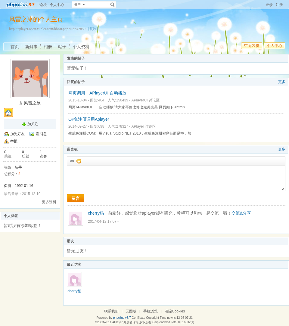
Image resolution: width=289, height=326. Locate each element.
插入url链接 (71, 160)
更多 (281, 82)
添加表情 (78, 160)
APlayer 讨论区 (143, 126)
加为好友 (17, 134)
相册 (48, 46)
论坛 (43, 5)
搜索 (113, 4)
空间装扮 (251, 45)
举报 (13, 141)
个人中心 (57, 5)
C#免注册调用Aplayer (88, 119)
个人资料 (81, 46)
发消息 (41, 134)
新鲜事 (31, 46)
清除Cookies (175, 311)
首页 (15, 46)
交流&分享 (241, 213)
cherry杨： (98, 213)
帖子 (62, 46)
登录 (269, 5)
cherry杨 (74, 291)
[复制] (93, 29)
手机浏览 (150, 311)
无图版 (131, 311)
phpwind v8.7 (122, 317)
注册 (279, 5)
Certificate (138, 317)
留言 (75, 198)
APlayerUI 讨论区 (145, 100)
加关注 (32, 124)
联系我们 (111, 311)
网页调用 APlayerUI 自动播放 (97, 93)
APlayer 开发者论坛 (125, 322)
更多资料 (49, 202)
